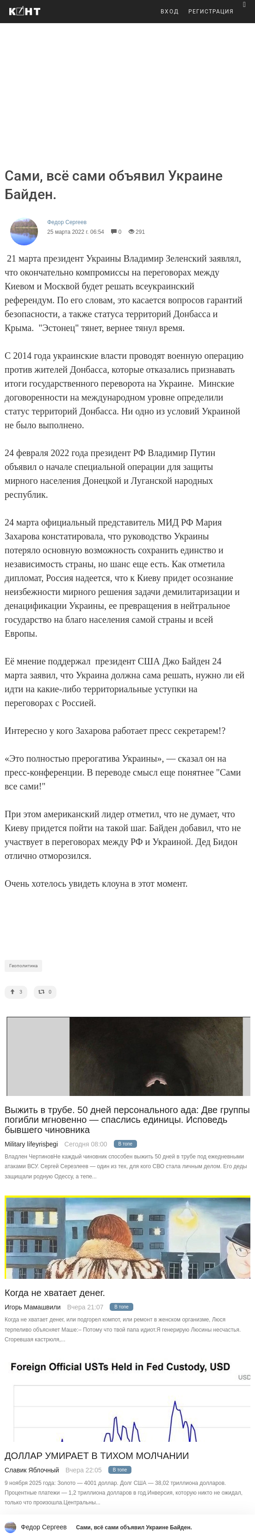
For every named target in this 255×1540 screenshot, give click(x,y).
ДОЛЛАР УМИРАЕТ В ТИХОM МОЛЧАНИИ (97, 1456)
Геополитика (23, 965)
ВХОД (170, 11)
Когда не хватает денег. (55, 1293)
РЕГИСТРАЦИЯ (211, 11)
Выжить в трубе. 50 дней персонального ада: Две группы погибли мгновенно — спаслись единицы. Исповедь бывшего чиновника (127, 1120)
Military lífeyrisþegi (31, 1144)
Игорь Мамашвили (33, 1307)
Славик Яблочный (32, 1470)
